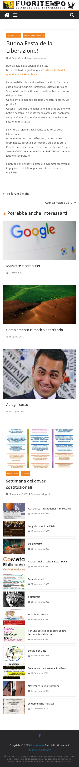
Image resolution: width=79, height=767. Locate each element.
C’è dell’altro (35, 543)
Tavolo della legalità (40, 494)
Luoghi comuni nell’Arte (41, 526)
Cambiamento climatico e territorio (34, 329)
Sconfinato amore (38, 614)
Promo (25, 473)
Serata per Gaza (37, 650)
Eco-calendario (36, 579)
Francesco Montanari (37, 57)
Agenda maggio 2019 (60, 203)
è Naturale (34, 596)
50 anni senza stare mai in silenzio (48, 668)
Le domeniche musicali (41, 703)
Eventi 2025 (12, 473)
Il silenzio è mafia (16, 194)
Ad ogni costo (17, 404)
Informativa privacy (39, 749)
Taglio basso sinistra (34, 35)
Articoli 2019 (14, 35)
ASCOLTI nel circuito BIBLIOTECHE (47, 561)
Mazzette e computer (23, 265)
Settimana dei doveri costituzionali (26, 484)
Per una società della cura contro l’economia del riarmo (47, 632)
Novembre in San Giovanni (43, 686)
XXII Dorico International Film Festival (49, 508)
